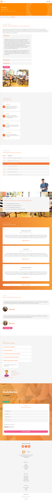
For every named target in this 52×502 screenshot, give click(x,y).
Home (2, 17)
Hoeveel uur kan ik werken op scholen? (11, 357)
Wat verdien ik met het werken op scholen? (11, 353)
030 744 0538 (26, 457)
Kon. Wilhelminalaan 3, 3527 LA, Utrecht (26, 455)
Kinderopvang (26, 479)
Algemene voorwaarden (26, 496)
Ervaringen (26, 468)
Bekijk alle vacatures (26, 284)
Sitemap (26, 499)
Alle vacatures (26, 476)
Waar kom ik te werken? (8, 350)
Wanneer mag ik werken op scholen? (10, 360)
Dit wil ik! (6, 67)
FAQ (26, 490)
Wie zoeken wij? (6, 60)
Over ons (26, 469)
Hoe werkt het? (26, 466)
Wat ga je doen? (6, 35)
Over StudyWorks (26, 487)
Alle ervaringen (7, 327)
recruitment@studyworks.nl (16, 374)
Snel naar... (26, 462)
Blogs (26, 489)
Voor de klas (26, 478)
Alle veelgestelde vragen (8, 377)
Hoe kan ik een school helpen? (9, 347)
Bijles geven (26, 477)
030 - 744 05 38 (13, 375)
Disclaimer (26, 498)
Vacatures (7, 17)
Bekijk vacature (26, 240)
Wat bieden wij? (6, 63)
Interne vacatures (26, 481)
